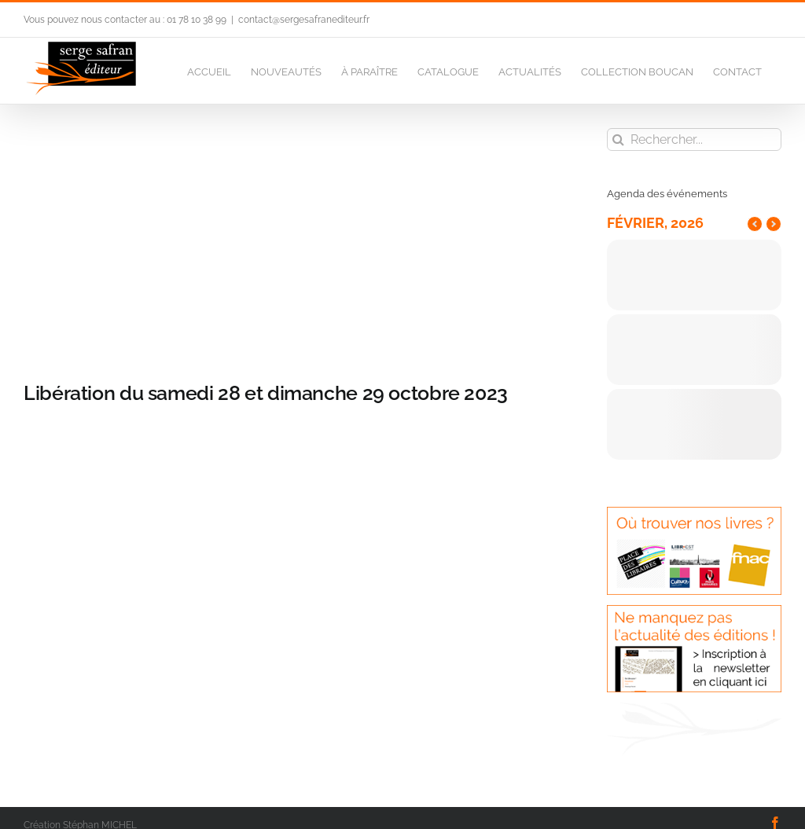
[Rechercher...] (694, 139)
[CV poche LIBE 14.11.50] (292, 243)
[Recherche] (618, 139)
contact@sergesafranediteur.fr (303, 19)
